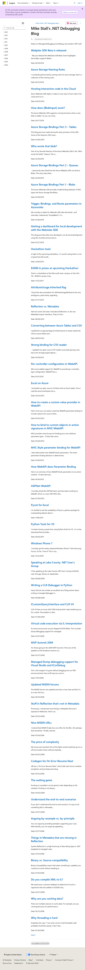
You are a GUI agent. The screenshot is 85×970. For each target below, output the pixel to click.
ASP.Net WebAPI (41, 486)
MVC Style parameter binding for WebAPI (55, 447)
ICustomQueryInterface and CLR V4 (52, 604)
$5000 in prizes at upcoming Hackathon (54, 268)
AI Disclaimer (7, 960)
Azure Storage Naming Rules (48, 69)
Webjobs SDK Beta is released (48, 50)
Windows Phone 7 (41, 543)
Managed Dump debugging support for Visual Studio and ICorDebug (54, 663)
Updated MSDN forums (45, 684)
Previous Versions (20, 960)
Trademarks (18, 963)
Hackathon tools (41, 249)
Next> (33, 935)
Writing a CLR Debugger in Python (51, 585)
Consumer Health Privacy (63, 960)
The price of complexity (45, 742)
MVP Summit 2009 (42, 642)
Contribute (39, 960)
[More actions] (80, 23)
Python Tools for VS (42, 524)
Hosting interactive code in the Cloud (53, 88)
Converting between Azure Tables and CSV (56, 325)
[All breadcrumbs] (33, 23)
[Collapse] (23, 23)
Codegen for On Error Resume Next (52, 761)
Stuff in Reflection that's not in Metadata (55, 703)
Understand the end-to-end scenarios (53, 799)
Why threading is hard (44, 917)
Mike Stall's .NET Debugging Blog (47, 23)
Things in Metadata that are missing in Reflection (54, 839)
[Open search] (74, 3)
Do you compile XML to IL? (47, 879)
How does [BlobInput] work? (48, 107)
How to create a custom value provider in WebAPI (55, 403)
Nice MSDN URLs (41, 722)
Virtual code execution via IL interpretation (56, 623)
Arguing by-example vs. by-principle (52, 818)
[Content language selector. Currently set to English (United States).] (13, 954)
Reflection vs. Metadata (45, 306)
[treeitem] (14, 32)
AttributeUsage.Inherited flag (48, 287)
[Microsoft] (4, 3)
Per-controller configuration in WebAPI (54, 363)
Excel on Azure (39, 383)
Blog (30, 960)
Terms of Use (7, 963)
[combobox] (14, 28)
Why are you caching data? (47, 898)
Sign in (80, 3)
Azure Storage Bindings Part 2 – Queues (54, 165)
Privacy (48, 960)
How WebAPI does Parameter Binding (53, 466)
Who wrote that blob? (44, 146)
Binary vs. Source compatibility (49, 860)
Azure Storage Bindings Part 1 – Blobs (53, 184)
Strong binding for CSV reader (49, 344)
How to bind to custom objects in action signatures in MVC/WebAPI (55, 426)
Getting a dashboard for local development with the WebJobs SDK (56, 227)
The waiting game (41, 780)
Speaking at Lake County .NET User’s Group (53, 564)
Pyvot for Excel (40, 505)
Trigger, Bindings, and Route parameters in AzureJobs (56, 205)
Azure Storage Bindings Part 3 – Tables (53, 127)
